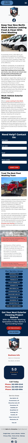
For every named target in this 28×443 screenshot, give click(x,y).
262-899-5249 (17, 384)
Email (4, 153)
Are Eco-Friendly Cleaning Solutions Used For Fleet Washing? (13, 264)
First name (5, 140)
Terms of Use (15, 436)
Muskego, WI (14, 285)
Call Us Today (14, 332)
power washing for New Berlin (14, 101)
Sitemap (22, 436)
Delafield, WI (14, 277)
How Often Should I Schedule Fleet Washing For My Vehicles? (13, 239)
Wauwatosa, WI (14, 303)
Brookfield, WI (14, 274)
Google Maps (6, 433)
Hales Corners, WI (14, 282)
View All (14, 422)
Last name (5, 146)
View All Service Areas (14, 306)
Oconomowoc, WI (14, 291)
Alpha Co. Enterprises (11, 429)
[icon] (14, 21)
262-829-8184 (17, 389)
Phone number (6, 159)
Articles (23, 433)
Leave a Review (15, 433)
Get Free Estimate (7, 2)
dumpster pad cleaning (7, 223)
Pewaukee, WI (14, 297)
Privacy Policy (7, 436)
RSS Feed (14, 438)
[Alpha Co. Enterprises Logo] (14, 12)
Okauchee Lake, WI (14, 294)
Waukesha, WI (14, 300)
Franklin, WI (14, 279)
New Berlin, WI (14, 288)
